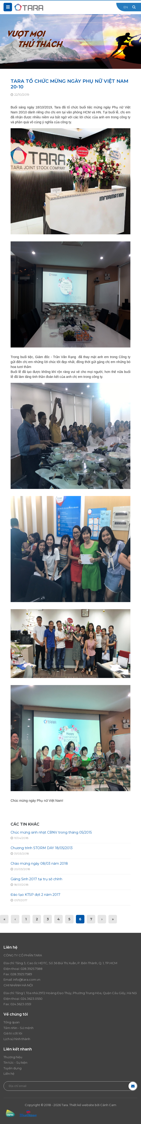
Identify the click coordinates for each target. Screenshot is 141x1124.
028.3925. (28, 969)
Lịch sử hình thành (17, 1039)
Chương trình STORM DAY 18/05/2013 (42, 848)
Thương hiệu (13, 1057)
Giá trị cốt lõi (13, 1033)
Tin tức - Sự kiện (15, 1062)
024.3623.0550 (31, 998)
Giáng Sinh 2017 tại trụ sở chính (36, 879)
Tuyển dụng (12, 1068)
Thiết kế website (81, 1105)
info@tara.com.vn (26, 979)
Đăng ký (133, 1086)
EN (126, 7)
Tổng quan (12, 1022)
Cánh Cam (108, 1105)
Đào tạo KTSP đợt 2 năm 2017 (35, 895)
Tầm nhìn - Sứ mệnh (18, 1028)
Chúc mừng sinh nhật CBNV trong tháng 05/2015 (51, 832)
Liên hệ (9, 1073)
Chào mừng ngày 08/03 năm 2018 (39, 863)
